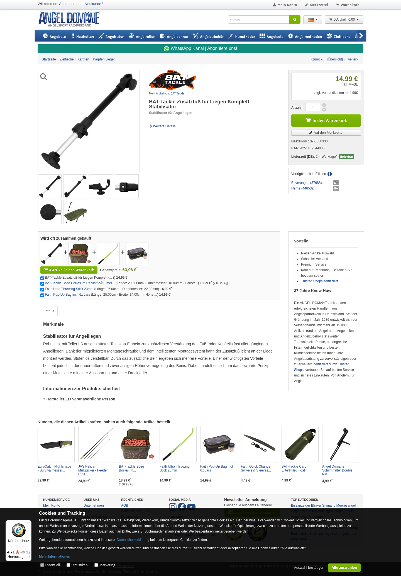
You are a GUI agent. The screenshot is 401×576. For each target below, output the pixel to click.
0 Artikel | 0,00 (344, 19)
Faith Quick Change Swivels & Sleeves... (256, 468)
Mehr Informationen (54, 556)
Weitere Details (162, 126)
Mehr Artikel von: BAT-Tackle (166, 93)
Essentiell (52, 565)
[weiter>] (352, 59)
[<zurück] (316, 59)
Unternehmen (94, 505)
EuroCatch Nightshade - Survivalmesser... (54, 468)
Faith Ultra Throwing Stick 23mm (69, 289)
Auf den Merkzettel (326, 132)
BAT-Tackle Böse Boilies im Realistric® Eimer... (80, 283)
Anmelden (67, 4)
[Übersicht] (335, 59)
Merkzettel (316, 5)
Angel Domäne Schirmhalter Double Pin (337, 470)
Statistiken (80, 565)
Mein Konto (284, 5)
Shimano (328, 505)
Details (48, 311)
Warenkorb (347, 5)
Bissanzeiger (300, 505)
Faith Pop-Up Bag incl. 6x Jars (67, 294)
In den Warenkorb (326, 120)
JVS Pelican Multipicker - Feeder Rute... (93, 470)
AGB (124, 505)
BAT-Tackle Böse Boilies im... (131, 468)
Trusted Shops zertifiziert (319, 281)
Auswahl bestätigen (309, 567)
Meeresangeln (347, 505)
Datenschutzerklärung (133, 540)
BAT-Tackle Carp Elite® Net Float (294, 468)
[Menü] (28, 523)
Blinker (316, 505)
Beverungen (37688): (307, 183)
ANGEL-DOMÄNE (72, 19)
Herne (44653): (302, 188)
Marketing (107, 565)
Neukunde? (94, 4)
